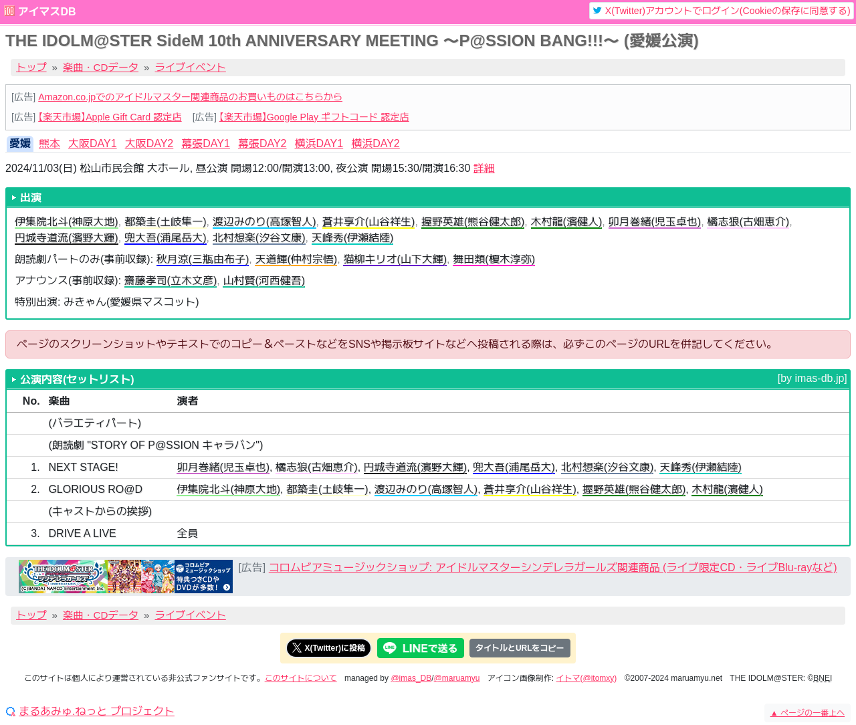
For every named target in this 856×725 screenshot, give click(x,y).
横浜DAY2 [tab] (375, 143)
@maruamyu (457, 678)
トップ (31, 67)
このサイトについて (301, 678)
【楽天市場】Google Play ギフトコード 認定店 (314, 117)
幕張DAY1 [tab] (205, 143)
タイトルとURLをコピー (519, 648)
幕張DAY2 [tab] (262, 143)
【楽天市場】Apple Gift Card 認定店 (109, 117)
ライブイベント (190, 67)
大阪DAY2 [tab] (149, 143)
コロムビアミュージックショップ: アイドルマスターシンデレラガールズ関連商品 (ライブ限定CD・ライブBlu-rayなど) (553, 567)
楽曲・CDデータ (100, 67)
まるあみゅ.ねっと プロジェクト (97, 711)
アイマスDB (46, 11)
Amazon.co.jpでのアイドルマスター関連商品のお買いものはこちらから (190, 97)
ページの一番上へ (807, 713)
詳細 (484, 168)
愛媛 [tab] (20, 143)
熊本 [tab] (49, 143)
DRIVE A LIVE (82, 533)
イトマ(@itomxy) (586, 678)
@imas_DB (411, 678)
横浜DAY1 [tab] (319, 143)
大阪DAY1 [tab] (92, 143)
